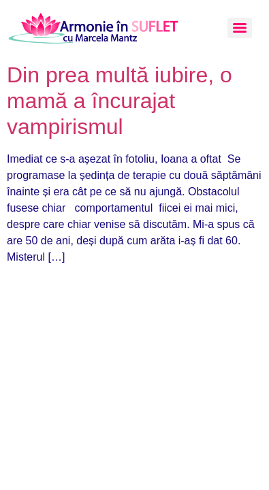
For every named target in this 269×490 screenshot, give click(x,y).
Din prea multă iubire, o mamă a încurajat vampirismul (119, 101)
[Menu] (239, 28)
